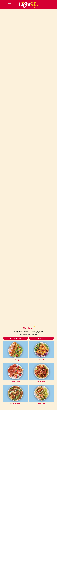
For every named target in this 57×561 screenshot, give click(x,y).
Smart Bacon (15, 382)
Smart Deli (41, 403)
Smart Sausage (15, 403)
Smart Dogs (15, 360)
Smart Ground (41, 382)
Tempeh (41, 360)
